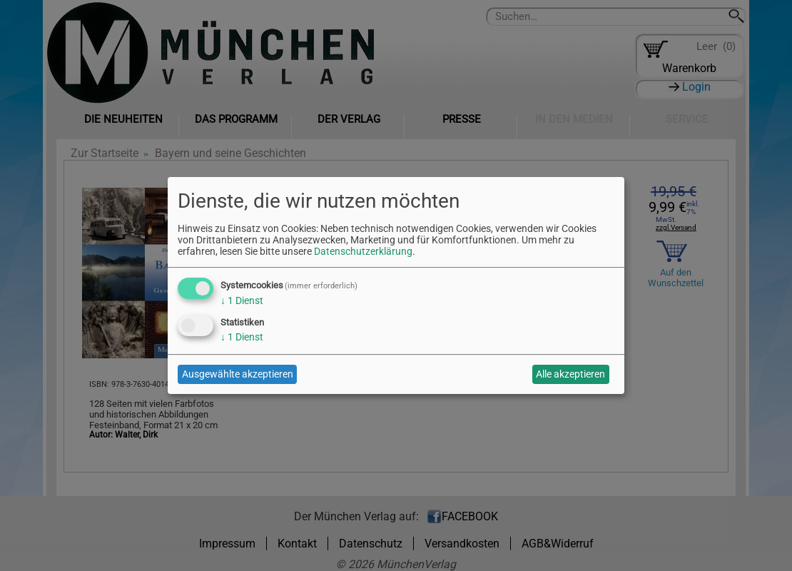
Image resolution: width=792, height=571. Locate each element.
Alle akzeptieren (570, 374)
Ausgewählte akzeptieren (237, 374)
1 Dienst (241, 300)
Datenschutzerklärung (363, 251)
